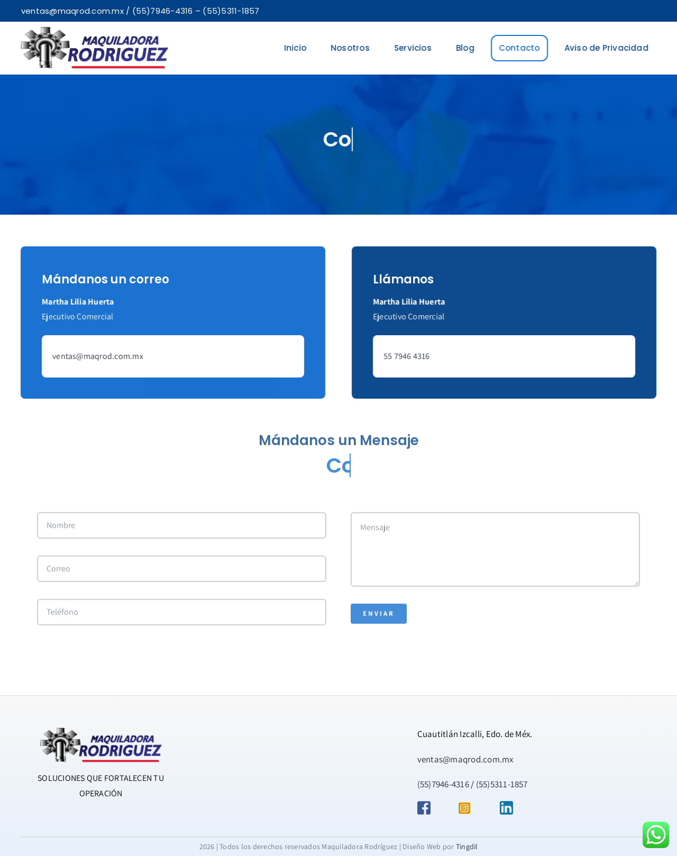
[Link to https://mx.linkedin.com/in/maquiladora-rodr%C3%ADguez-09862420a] (512, 808)
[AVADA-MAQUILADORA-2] (93, 30)
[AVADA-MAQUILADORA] (101, 731)
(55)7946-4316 (443, 784)
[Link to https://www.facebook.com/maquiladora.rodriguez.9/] (430, 808)
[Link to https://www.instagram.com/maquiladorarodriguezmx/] (471, 808)
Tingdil (467, 846)
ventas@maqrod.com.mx (96, 356)
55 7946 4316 (408, 356)
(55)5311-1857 (502, 784)
